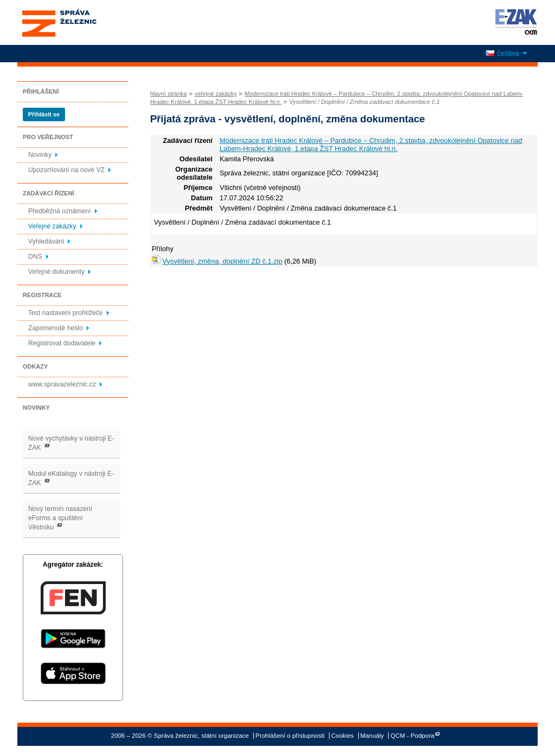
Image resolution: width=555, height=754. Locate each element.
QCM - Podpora (413, 735)
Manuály (372, 735)
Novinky (39, 155)
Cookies (342, 735)
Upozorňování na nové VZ (66, 170)
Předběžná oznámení (59, 211)
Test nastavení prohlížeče (65, 313)
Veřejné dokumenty (56, 272)
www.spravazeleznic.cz (62, 384)
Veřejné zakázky (52, 226)
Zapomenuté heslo (55, 328)
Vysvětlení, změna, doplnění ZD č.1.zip (222, 261)
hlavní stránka (168, 93)
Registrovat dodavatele (61, 343)
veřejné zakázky (216, 93)
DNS (35, 256)
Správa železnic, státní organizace (79, 22)
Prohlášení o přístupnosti (289, 735)
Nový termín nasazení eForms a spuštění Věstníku (60, 518)
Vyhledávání (46, 241)
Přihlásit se (44, 114)
